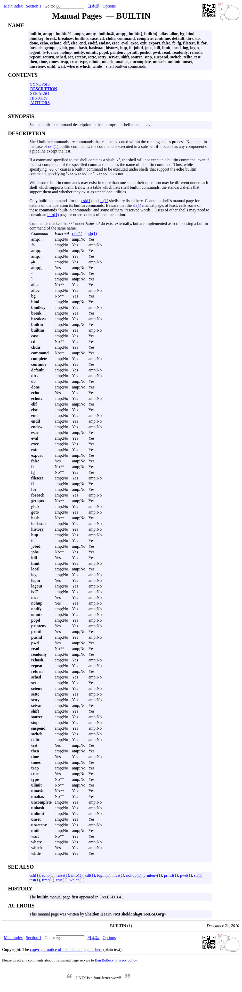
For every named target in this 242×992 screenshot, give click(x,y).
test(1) (34, 880)
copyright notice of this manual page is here (66, 949)
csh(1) (53, 146)
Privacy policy (126, 960)
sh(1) (104, 201)
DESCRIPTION (43, 89)
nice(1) (118, 875)
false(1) (63, 875)
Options (109, 6)
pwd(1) (186, 875)
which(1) (77, 880)
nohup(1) (133, 875)
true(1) (62, 880)
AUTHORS (40, 103)
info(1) (53, 214)
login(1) (103, 875)
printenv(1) (152, 875)
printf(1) (171, 875)
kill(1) (90, 875)
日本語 (93, 6)
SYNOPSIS (40, 84)
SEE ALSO (39, 93)
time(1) (48, 880)
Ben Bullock (104, 960)
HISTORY (39, 98)
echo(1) (48, 875)
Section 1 (33, 6)
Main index (13, 6)
